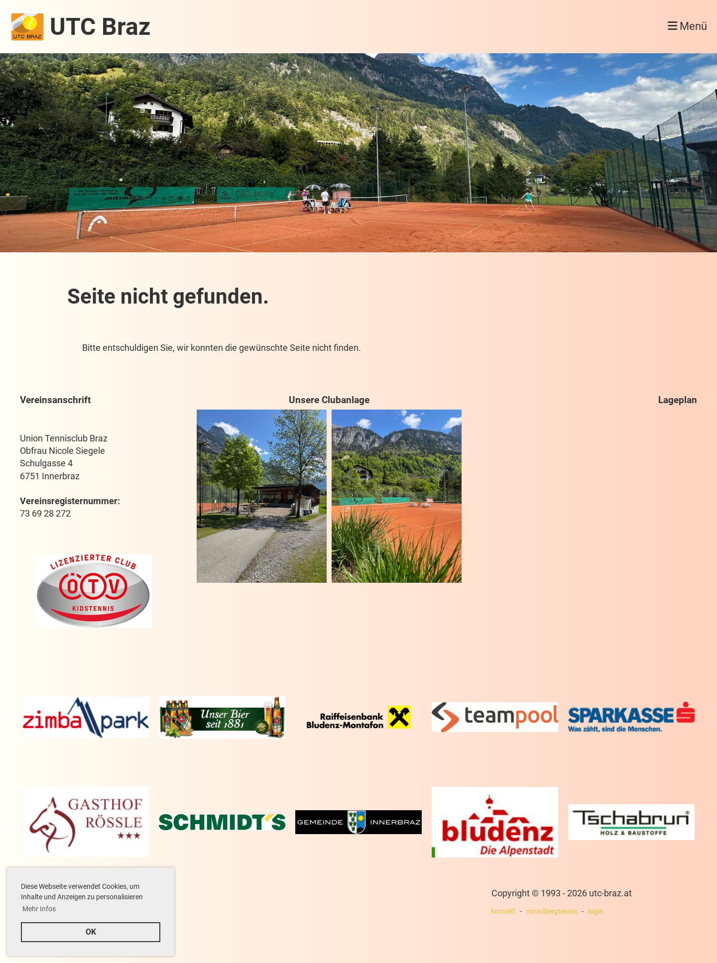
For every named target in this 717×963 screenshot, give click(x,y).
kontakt (503, 911)
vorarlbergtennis (551, 911)
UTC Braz (100, 26)
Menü (687, 26)
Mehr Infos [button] (39, 909)
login (595, 911)
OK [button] (91, 932)
